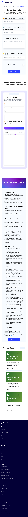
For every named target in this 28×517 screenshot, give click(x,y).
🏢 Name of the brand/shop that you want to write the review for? (13, 28)
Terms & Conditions (5, 505)
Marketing (3, 448)
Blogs (2, 459)
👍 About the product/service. (10, 38)
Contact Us (3, 485)
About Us (3, 429)
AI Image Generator (5, 472)
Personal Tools (11, 6)
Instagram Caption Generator (7, 478)
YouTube (3, 453)
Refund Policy (4, 511)
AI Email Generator (5, 475)
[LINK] (11, 335)
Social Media (4, 451)
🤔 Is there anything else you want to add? (13, 54)
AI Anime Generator (5, 469)
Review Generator (21, 6)
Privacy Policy (4, 508)
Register (3, 491)
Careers (2, 441)
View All (22, 348)
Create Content (14, 71)
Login (2, 494)
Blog (2, 435)
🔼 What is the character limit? (13, 18)
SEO (2, 456)
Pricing (2, 438)
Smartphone (14, 117)
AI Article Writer (4, 466)
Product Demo (4, 488)
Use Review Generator (14, 339)
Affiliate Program (4, 432)
